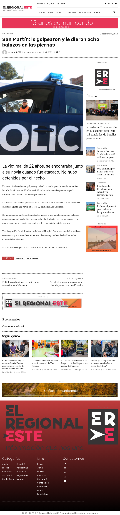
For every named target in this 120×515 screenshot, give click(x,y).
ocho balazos (32, 258)
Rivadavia (91, 123)
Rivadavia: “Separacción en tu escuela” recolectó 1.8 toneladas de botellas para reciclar (101, 129)
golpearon (20, 258)
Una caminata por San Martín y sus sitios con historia (105, 161)
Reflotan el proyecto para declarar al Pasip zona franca (106, 192)
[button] (114, 12)
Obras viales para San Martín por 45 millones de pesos (107, 146)
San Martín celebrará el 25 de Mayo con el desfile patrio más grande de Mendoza (74, 363)
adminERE (16, 52)
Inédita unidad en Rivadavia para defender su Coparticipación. (107, 177)
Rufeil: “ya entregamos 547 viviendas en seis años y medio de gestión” (103, 363)
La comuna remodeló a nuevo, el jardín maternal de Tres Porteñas (45, 363)
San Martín (7, 33)
